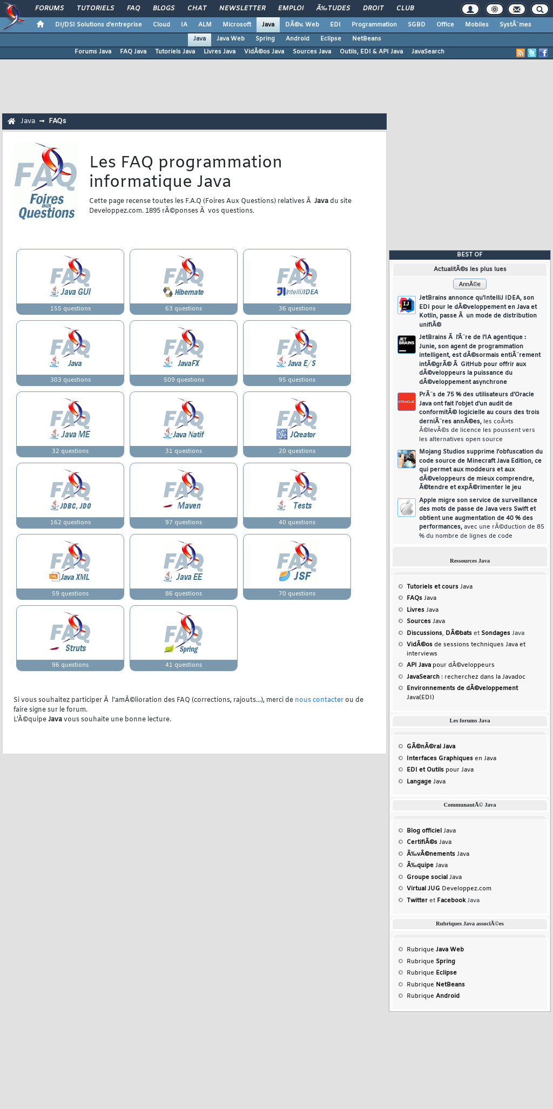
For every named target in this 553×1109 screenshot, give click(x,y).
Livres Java (219, 52)
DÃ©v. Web (302, 25)
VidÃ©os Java (264, 52)
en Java (451, 758)
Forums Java (93, 52)
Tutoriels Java (175, 52)
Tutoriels (95, 8)
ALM (205, 25)
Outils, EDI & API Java (371, 52)
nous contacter (319, 700)
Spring (265, 39)
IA (184, 25)
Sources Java (312, 52)
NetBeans (366, 39)
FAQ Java (133, 52)
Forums (49, 8)
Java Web (231, 39)
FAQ (133, 8)
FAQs (57, 121)
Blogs (164, 8)
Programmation (374, 25)
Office (445, 25)
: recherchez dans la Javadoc (466, 677)
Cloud (161, 25)
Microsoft (236, 25)
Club (405, 8)
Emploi (291, 8)
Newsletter (242, 8)
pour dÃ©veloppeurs (451, 665)
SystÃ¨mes (515, 25)
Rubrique (435, 950)
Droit (373, 8)
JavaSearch (428, 52)
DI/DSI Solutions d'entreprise (98, 25)
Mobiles (477, 25)
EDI (335, 25)
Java (268, 25)
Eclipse (330, 39)
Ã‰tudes (333, 8)
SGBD (417, 25)
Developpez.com (449, 888)
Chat (196, 8)
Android (297, 39)
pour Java (440, 770)
